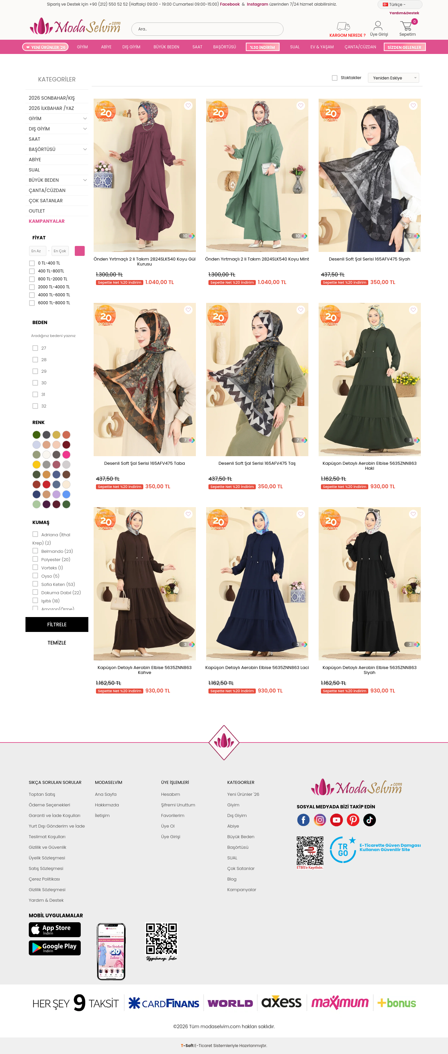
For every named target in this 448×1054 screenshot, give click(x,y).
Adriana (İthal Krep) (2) (51, 538)
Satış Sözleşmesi (46, 868)
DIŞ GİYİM (131, 47)
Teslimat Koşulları (47, 837)
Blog (232, 879)
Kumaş (40, 522)
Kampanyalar (241, 889)
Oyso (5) (46, 575)
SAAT (197, 47)
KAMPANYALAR (47, 221)
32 (39, 406)
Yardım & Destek (46, 900)
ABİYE (106, 47)
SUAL (294, 47)
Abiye (233, 826)
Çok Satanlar (240, 868)
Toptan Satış (42, 794)
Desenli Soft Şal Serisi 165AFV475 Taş (256, 463)
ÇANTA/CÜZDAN (360, 47)
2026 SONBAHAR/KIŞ (52, 98)
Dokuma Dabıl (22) (56, 592)
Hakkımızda (107, 805)
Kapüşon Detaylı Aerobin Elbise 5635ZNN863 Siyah (370, 670)
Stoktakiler (346, 78)
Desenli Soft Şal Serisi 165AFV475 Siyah (369, 259)
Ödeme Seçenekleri (49, 805)
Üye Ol (168, 826)
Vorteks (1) (47, 567)
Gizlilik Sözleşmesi (47, 889)
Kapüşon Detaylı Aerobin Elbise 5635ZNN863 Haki (370, 465)
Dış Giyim (237, 815)
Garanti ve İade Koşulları (54, 815)
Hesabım (170, 794)
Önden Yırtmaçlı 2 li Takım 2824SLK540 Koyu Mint (257, 259)
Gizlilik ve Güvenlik (47, 847)
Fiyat (39, 237)
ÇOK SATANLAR (46, 200)
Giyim (233, 805)
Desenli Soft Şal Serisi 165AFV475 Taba (144, 463)
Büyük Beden (240, 837)
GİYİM (82, 47)
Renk (38, 422)
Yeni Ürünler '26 (243, 794)
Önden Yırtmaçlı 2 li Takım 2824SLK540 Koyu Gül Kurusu (145, 261)
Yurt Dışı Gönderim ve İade (57, 826)
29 (39, 371)
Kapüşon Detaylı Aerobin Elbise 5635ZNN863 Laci (257, 667)
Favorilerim (172, 815)
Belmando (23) (52, 550)
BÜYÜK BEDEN (166, 47)
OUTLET (37, 211)
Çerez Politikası (44, 879)
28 (39, 360)
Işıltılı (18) (46, 600)
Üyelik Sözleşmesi (47, 858)
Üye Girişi (170, 837)
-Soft (188, 1023)
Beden (39, 322)
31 (38, 394)
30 (39, 383)
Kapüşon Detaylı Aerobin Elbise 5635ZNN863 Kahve (145, 670)
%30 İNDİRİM (262, 47)
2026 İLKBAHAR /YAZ (51, 108)
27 (39, 348)
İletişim (102, 815)
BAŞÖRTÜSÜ (224, 47)
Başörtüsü (237, 847)
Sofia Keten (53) (53, 584)
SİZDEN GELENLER (405, 47)
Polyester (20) (51, 559)
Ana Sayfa (105, 794)
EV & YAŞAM (322, 47)
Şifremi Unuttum (178, 805)
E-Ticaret (203, 1023)
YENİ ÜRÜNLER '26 (48, 47)
